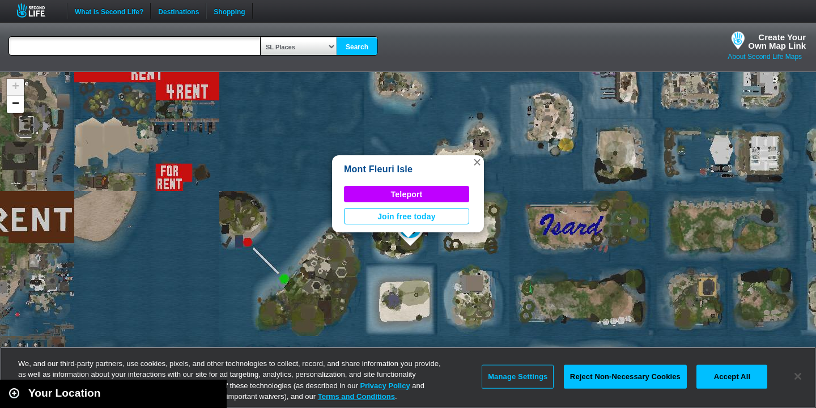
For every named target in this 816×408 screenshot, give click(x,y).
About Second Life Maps (765, 57)
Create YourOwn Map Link (777, 41)
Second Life (37, 10)
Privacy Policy (385, 385)
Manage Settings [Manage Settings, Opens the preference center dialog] (517, 376)
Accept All (732, 376)
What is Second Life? (109, 11)
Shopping (229, 11)
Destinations (178, 11)
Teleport (407, 194)
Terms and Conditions (356, 396)
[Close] (797, 376)
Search (357, 47)
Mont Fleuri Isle (378, 169)
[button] (477, 162)
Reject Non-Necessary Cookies (625, 376)
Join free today (406, 216)
